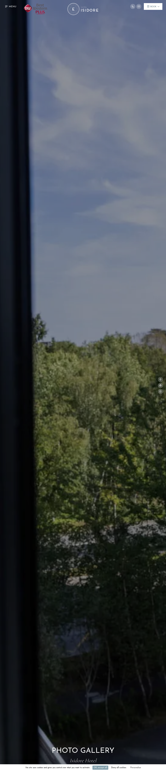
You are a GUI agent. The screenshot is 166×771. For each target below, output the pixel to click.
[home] (83, 6)
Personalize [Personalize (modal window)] (135, 768)
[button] (11, 6)
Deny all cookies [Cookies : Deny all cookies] (118, 768)
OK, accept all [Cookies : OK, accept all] (100, 768)
